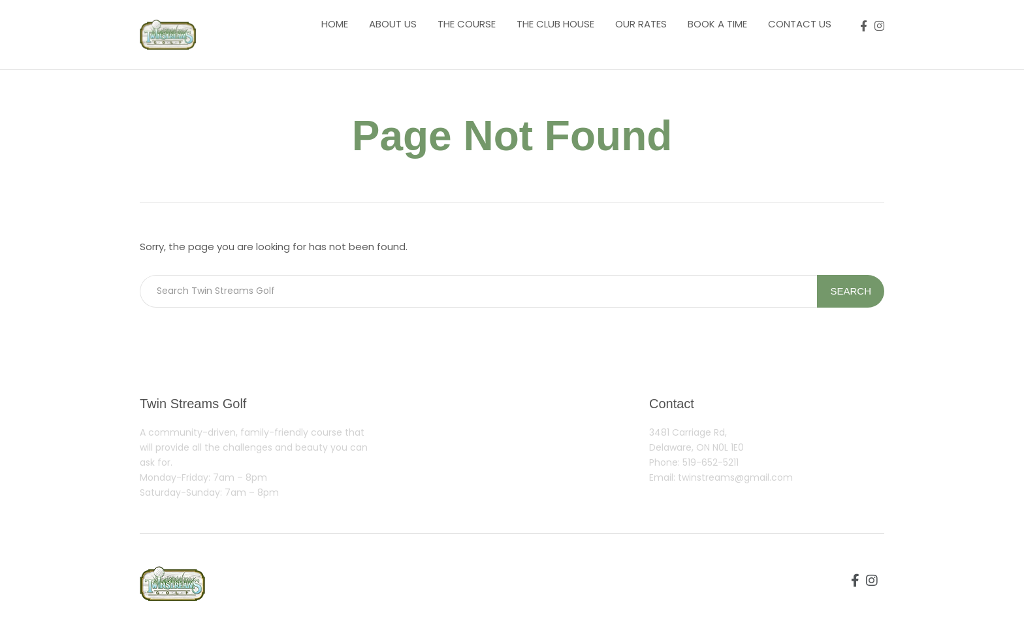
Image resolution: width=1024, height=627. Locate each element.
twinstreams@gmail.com (735, 477)
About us (393, 24)
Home (334, 24)
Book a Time (717, 24)
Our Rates (641, 24)
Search (850, 291)
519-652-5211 (710, 462)
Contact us (799, 24)
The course (467, 24)
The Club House (555, 24)
